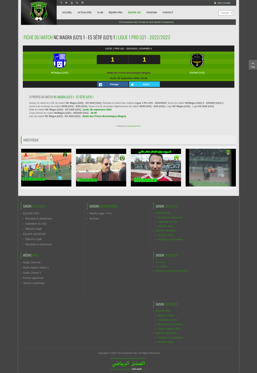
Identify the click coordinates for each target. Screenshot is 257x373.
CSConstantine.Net (133, 126)
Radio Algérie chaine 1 (36, 267)
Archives (94, 218)
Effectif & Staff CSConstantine (171, 270)
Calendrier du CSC (36, 223)
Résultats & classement (38, 218)
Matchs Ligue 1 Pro (100, 213)
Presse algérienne (33, 277)
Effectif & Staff (33, 228)
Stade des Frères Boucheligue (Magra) (128, 72)
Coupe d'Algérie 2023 (169, 328)
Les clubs (161, 262)
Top (253, 64)
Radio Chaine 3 (32, 272)
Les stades (161, 266)
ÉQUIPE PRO (31, 213)
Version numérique (34, 283)
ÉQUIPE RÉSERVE (34, 234)
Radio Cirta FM (31, 262)
